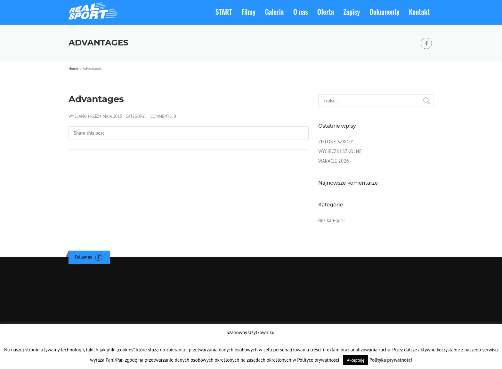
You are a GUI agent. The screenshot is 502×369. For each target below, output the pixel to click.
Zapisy (352, 11)
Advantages (96, 98)
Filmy (248, 11)
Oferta (325, 11)
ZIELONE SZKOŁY (335, 142)
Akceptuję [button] (355, 360)
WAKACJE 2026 (333, 161)
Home (74, 68)
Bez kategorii (331, 220)
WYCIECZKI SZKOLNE (340, 151)
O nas (300, 11)
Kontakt (419, 11)
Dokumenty (384, 11)
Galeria (274, 11)
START (223, 11)
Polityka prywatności (390, 360)
